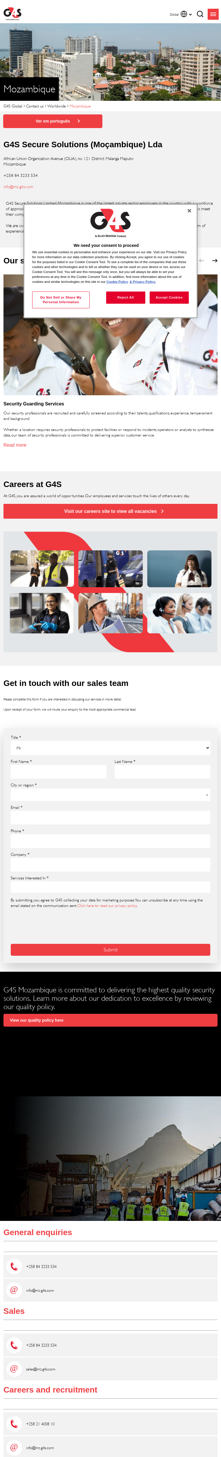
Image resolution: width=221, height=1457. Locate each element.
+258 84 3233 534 (41, 1266)
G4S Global (12, 105)
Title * (16, 737)
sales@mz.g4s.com (40, 1368)
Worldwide (56, 105)
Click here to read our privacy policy (107, 905)
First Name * (21, 761)
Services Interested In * (30, 878)
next (215, 260)
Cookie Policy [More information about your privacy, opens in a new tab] (117, 281)
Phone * (17, 831)
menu (213, 14)
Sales (14, 1311)
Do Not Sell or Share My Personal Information (60, 300)
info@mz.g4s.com (18, 186)
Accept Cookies (169, 297)
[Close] (189, 210)
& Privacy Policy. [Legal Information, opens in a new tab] (143, 281)
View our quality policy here (37, 1020)
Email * (17, 807)
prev (201, 260)
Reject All (125, 297)
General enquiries (37, 1232)
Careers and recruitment (50, 1389)
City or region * (24, 785)
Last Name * (125, 761)
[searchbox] (16, 887)
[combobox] (110, 794)
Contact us (35, 105)
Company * (20, 854)
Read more (14, 445)
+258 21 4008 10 (40, 1423)
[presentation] (42, 922)
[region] (110, 261)
